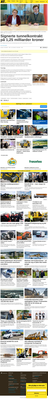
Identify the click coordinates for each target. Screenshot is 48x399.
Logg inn (37, 1)
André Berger (23, 379)
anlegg (8, 98)
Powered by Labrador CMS (24, 397)
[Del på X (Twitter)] (42, 47)
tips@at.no (15, 381)
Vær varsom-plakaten (12, 388)
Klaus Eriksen (11, 376)
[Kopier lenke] (46, 47)
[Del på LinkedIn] (43, 47)
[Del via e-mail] (45, 47)
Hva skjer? (27, 2)
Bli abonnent (42, 1)
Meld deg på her (43, 106)
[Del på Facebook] (40, 47)
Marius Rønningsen (24, 383)
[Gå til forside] (3, 1)
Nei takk (36, 395)
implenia (20, 98)
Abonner (36, 393)
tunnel (30, 98)
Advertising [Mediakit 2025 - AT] (23, 394)
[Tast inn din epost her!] (20, 106)
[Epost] (36, 390)
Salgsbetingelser (23, 389)
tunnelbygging (25, 98)
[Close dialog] (46, 384)
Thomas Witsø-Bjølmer (13, 379)
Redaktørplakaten (12, 389)
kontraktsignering (14, 98)
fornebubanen (3, 98)
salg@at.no (24, 386)
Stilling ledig (31, 2)
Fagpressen (11, 385)
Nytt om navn (21, 2)
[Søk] (46, 1)
